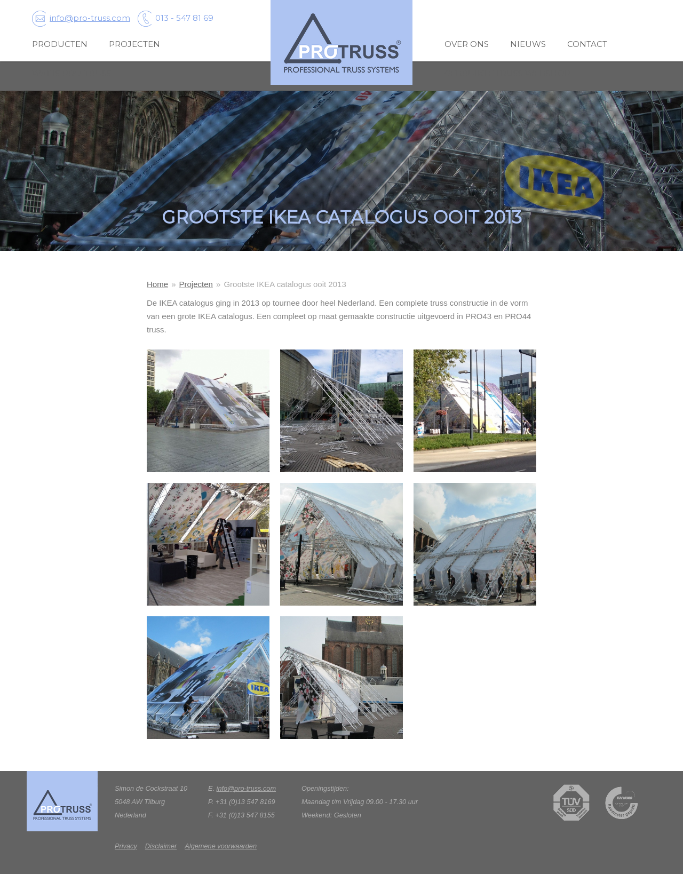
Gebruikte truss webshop (507, 73)
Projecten (134, 44)
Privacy (126, 846)
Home (157, 284)
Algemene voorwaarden (221, 846)
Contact (587, 44)
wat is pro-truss (72, 73)
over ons (466, 44)
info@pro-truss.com (81, 18)
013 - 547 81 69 (175, 18)
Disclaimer (161, 846)
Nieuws (528, 44)
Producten (60, 44)
